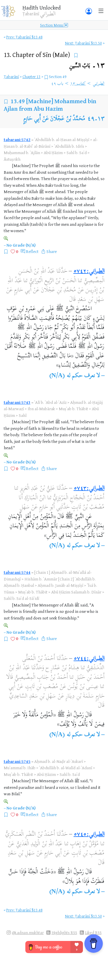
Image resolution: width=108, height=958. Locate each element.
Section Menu (54, 25)
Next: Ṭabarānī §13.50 (83, 43)
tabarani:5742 (17, 139)
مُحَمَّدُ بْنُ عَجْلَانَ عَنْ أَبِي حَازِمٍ (54, 119)
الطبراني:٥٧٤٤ (89, 659)
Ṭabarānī (11, 76)
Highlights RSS (64, 932)
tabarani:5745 (17, 761)
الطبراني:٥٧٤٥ (89, 834)
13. (37, 54)
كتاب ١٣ (78, 84)
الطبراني (99, 84)
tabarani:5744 (17, 572)
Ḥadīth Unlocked (41, 7)
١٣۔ (87, 66)
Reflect (32, 251)
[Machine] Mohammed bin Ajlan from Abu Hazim (50, 105)
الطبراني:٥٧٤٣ (89, 488)
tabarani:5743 (17, 402)
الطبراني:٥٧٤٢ (89, 271)
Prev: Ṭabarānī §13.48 (24, 37)
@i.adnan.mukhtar (28, 932)
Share (51, 251)
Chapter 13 (31, 76)
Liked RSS (93, 932)
